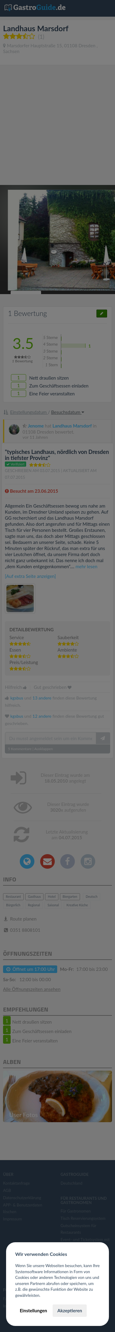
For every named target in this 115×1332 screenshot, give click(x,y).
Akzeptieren (69, 1310)
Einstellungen (33, 1310)
